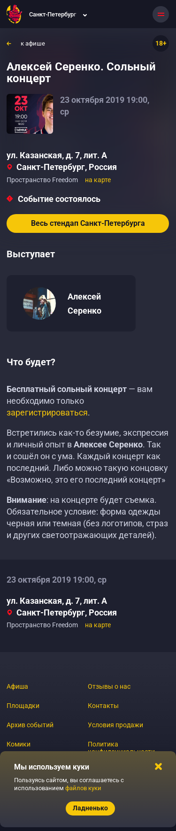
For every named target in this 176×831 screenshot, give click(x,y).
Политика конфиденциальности (121, 747)
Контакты (103, 705)
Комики (19, 744)
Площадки (23, 705)
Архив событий (30, 725)
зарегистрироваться (47, 412)
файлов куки (83, 788)
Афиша (17, 686)
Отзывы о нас (109, 686)
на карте (98, 180)
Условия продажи (115, 725)
